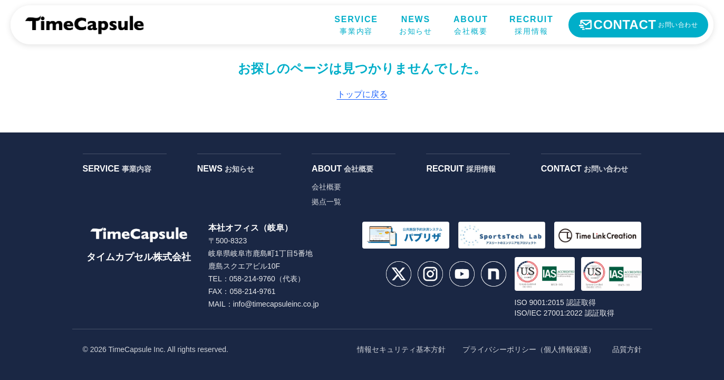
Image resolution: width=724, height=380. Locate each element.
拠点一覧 (326, 201)
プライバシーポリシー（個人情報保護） (528, 349)
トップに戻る (362, 94)
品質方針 (627, 349)
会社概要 (326, 187)
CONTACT (584, 168)
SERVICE (117, 168)
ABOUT (342, 168)
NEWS (225, 168)
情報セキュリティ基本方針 (401, 349)
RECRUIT (461, 168)
